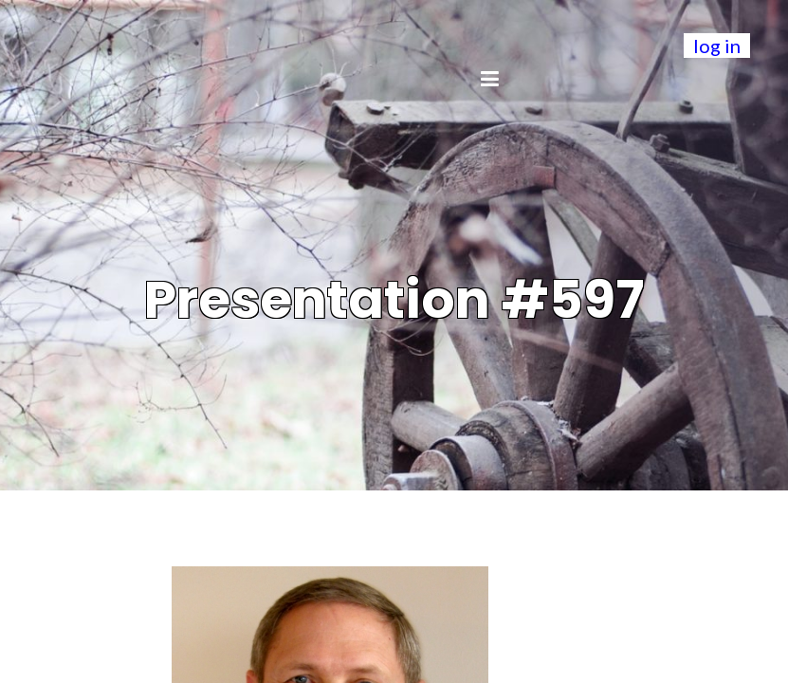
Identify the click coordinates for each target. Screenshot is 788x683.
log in (717, 45)
